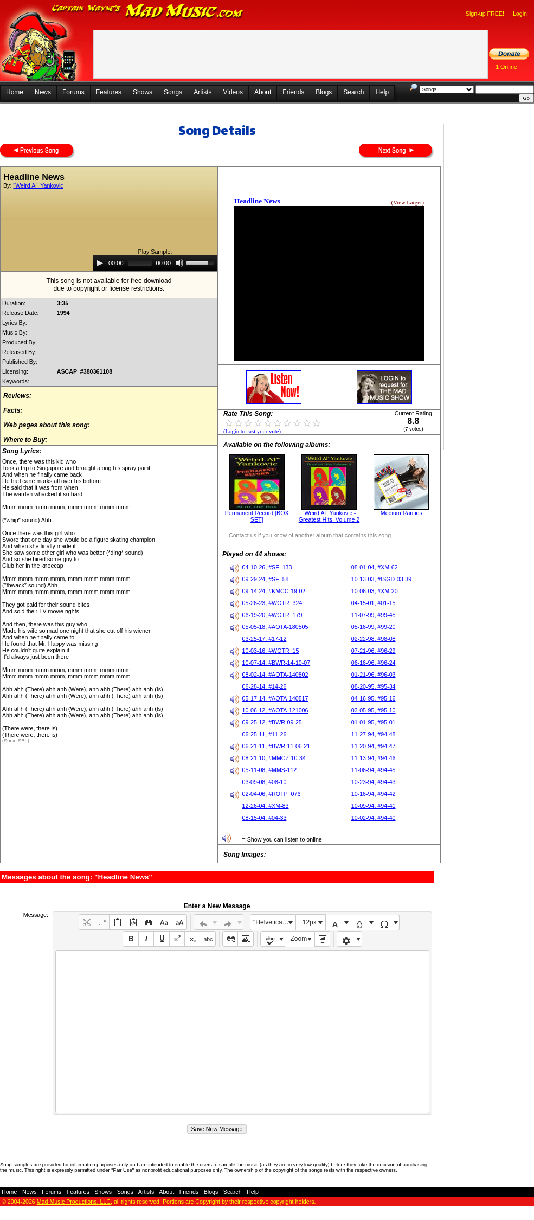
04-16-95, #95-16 (373, 698)
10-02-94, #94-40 (373, 817)
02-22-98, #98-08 (373, 638)
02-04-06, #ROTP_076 (271, 794)
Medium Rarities (401, 513)
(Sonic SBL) (15, 740)
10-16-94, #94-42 (373, 794)
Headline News (257, 201)
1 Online (506, 66)
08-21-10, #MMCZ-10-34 (274, 758)
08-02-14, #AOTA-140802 (275, 674)
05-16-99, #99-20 (373, 627)
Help (382, 92)
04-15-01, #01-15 (373, 603)
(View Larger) (407, 203)
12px (310, 922)
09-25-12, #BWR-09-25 (272, 722)
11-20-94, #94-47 (373, 746)
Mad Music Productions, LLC (74, 1201)
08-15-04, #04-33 (264, 817)
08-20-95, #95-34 (373, 686)
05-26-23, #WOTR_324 (272, 603)
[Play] (99, 263)
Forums (73, 92)
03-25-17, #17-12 (264, 638)
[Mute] (179, 263)
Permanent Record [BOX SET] (257, 516)
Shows (142, 92)
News (43, 92)
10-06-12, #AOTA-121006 (275, 710)
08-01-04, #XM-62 (374, 567)
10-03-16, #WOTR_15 (270, 650)
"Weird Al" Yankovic (38, 185)
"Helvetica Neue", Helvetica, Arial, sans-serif (274, 922)
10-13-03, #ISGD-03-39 (381, 579)
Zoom (299, 938)
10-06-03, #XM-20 (374, 591)
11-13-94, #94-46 (373, 758)
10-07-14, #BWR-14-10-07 (276, 662)
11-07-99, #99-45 (373, 615)
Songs (173, 92)
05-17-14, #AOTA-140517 (275, 698)
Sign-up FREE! (485, 13)
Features (108, 92)
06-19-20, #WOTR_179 (272, 615)
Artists (202, 92)
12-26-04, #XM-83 (265, 805)
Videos (232, 92)
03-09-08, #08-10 (264, 782)
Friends (293, 92)
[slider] (140, 263)
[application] (155, 263)
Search (353, 92)
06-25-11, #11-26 (264, 734)
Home (14, 92)
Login (520, 13)
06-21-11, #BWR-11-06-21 (276, 746)
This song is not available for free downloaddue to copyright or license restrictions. (109, 284)
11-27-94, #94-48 (373, 734)
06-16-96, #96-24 (373, 662)
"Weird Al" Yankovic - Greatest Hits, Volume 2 (329, 516)
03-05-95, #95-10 (373, 710)
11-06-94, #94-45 (373, 770)
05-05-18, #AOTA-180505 (275, 627)
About (262, 92)
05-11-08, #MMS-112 (269, 770)
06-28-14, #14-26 (264, 686)
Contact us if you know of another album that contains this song (310, 535)
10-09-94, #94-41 (373, 805)
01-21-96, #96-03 (373, 674)
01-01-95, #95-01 (373, 722)
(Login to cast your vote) (252, 431)
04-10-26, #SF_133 (267, 567)
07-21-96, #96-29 (373, 650)
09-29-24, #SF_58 (265, 579)
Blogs (324, 92)
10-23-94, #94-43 (373, 782)
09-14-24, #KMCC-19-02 (274, 591)
